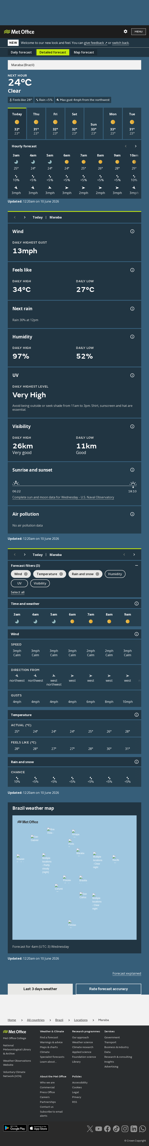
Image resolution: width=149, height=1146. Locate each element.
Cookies (77, 1087)
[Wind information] (136, 634)
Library (76, 1061)
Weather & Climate (52, 1031)
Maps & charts (49, 1047)
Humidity (115, 574)
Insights (109, 1061)
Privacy (76, 1097)
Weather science (82, 1042)
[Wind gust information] (132, 231)
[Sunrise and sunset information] (132, 469)
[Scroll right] (136, 146)
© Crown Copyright (135, 1140)
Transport (110, 1042)
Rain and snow (83, 574)
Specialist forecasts (52, 1057)
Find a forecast (49, 1037)
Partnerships (48, 1102)
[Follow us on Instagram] (124, 1128)
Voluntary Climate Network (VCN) (14, 1074)
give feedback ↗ (95, 43)
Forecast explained (127, 973)
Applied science (81, 1052)
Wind (19, 574)
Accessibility (79, 1082)
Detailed (53, 52)
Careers (45, 1097)
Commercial (47, 1087)
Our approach (80, 1037)
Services (109, 1031)
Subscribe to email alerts (51, 1113)
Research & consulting (118, 1057)
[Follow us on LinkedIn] (133, 1128)
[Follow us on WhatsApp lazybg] (142, 1128)
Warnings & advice (51, 1042)
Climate (45, 1052)
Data (107, 1052)
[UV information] (132, 375)
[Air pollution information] (132, 514)
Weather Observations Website (17, 1063)
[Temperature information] (136, 714)
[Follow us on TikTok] (116, 1128)
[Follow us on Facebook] (107, 1128)
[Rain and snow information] (136, 761)
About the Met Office (53, 1076)
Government (112, 1037)
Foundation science (84, 1057)
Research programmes (86, 1031)
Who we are (47, 1082)
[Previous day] (15, 217)
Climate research (82, 1047)
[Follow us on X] (90, 1128)
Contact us (47, 1106)
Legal (75, 1092)
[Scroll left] (126, 146)
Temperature (48, 574)
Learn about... (48, 1061)
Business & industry (116, 1047)
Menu (139, 31)
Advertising (111, 1066)
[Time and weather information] (136, 603)
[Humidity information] (132, 336)
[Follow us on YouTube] (98, 1128)
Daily (21, 52)
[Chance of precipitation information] (132, 308)
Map (84, 52)
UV (19, 583)
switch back (120, 43)
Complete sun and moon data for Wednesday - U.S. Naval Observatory (63, 497)
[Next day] (25, 217)
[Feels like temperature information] (132, 270)
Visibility (40, 583)
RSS (74, 1102)
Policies (77, 1076)
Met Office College (14, 1038)
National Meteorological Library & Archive (17, 1049)
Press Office (47, 1092)
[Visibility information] (132, 426)
